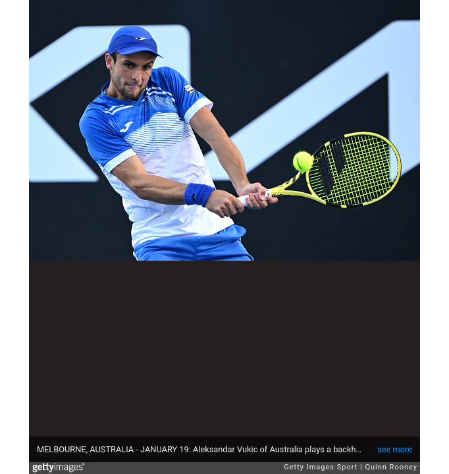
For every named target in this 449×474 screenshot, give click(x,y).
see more (394, 449)
